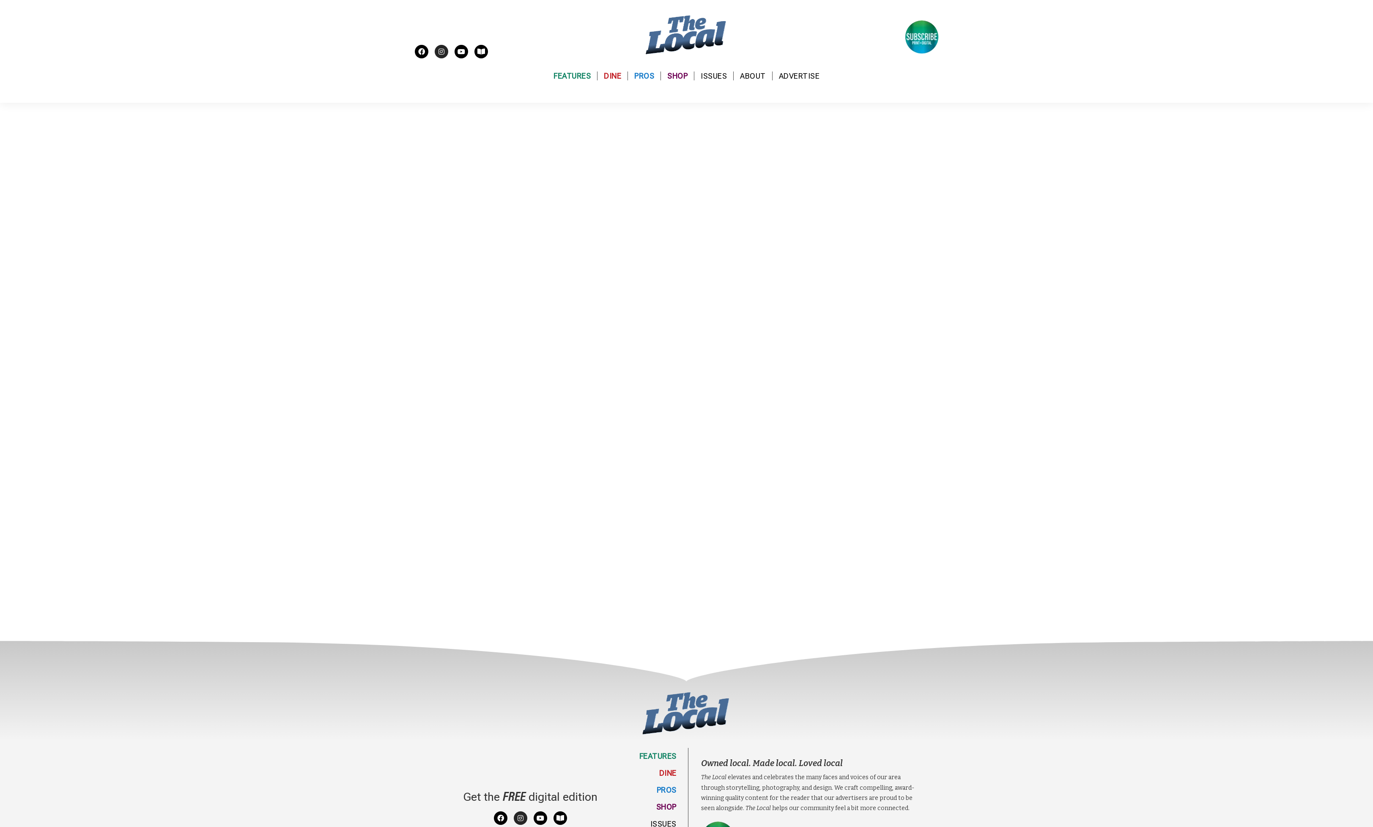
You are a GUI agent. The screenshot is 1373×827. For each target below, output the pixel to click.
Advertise (799, 75)
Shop (677, 75)
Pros (644, 75)
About (753, 75)
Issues (714, 75)
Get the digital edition (530, 797)
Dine (612, 75)
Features (572, 75)
